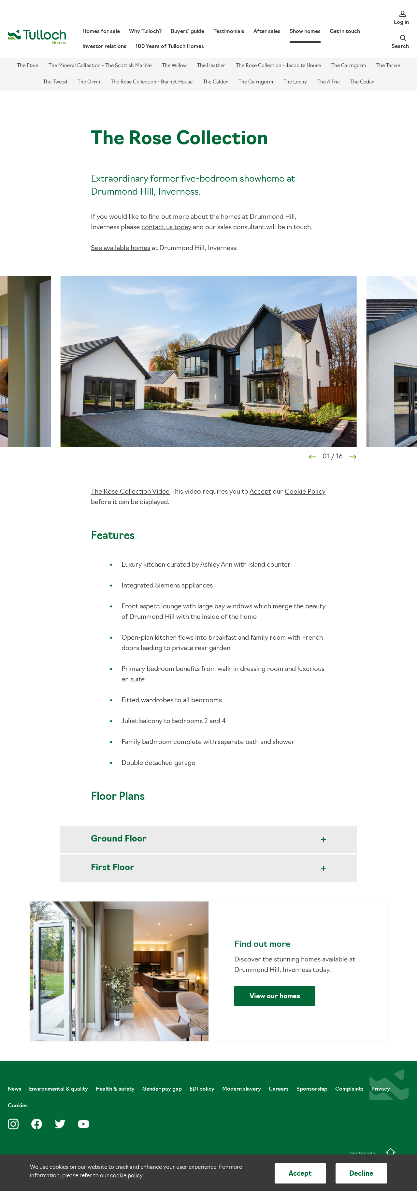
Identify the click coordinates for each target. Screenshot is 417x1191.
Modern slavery (241, 1089)
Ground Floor (208, 839)
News (14, 1089)
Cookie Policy (305, 492)
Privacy (380, 1089)
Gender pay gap (162, 1089)
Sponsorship (311, 1089)
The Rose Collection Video (130, 492)
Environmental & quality (58, 1089)
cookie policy (126, 1176)
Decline (361, 1174)
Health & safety (115, 1089)
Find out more (208, 971)
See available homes (120, 248)
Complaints (349, 1089)
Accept (300, 1174)
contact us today (166, 227)
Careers (279, 1089)
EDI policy (202, 1089)
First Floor (208, 868)
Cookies (18, 1106)
